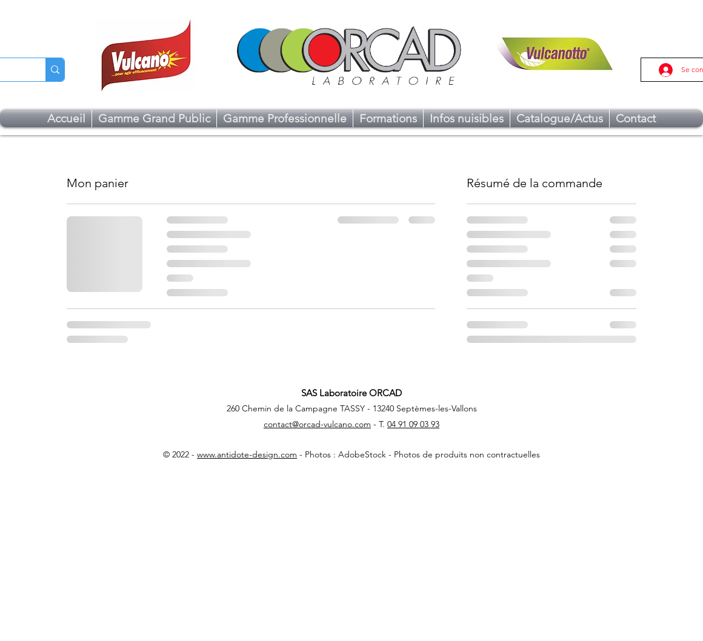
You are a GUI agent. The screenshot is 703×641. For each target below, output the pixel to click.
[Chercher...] (54, 69)
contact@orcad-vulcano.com (317, 424)
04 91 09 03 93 (413, 424)
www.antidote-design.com (247, 454)
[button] (154, 118)
